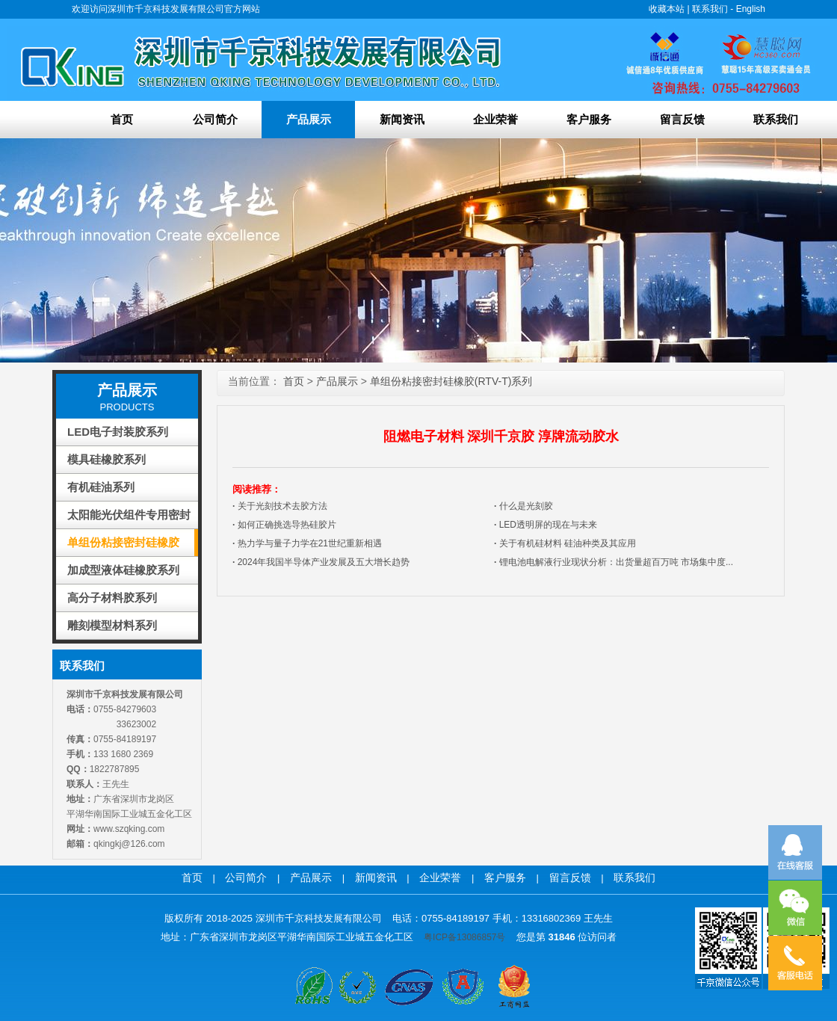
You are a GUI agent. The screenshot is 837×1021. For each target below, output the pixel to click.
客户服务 (588, 119)
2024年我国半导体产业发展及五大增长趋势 (321, 562)
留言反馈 (682, 119)
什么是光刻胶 (523, 506)
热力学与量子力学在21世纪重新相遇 (307, 543)
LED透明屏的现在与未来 (545, 524)
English (750, 9)
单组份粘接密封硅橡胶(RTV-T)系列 (123, 546)
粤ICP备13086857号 (464, 937)
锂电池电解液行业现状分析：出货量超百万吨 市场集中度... (613, 562)
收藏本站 (667, 9)
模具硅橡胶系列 (106, 459)
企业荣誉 (495, 119)
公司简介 (215, 119)
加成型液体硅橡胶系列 (123, 570)
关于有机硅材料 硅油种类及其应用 (565, 543)
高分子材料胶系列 (112, 597)
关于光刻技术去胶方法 (279, 506)
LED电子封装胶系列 (117, 431)
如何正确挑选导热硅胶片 (284, 524)
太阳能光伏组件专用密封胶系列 (129, 518)
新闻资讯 (402, 119)
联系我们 (710, 9)
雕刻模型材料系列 (112, 625)
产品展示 (308, 119)
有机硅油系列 (101, 487)
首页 (122, 119)
